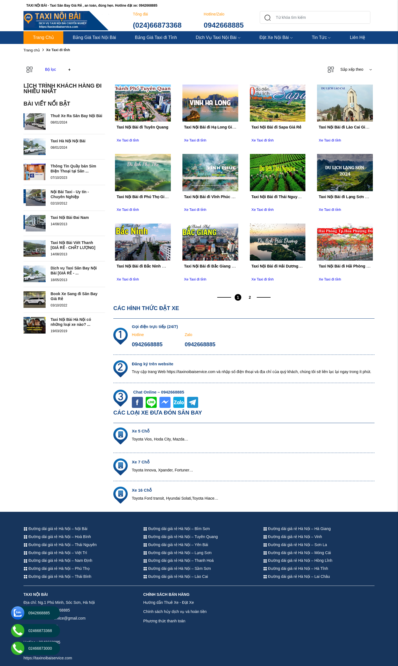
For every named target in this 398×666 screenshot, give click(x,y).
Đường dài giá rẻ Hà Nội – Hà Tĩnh (295, 568)
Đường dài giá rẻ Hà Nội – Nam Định (57, 560)
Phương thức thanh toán (164, 621)
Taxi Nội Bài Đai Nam (70, 217)
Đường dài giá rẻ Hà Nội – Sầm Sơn (177, 568)
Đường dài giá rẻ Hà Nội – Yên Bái (175, 544)
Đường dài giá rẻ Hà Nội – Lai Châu (296, 576)
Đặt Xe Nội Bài (276, 37)
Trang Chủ (43, 37)
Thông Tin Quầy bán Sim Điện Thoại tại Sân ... (73, 168)
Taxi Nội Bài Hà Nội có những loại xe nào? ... (71, 322)
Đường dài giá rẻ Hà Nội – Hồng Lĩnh (297, 560)
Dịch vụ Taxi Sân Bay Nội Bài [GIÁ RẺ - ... (74, 270)
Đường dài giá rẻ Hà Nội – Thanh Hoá (178, 560)
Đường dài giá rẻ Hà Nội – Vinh (292, 536)
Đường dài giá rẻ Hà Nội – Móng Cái (297, 552)
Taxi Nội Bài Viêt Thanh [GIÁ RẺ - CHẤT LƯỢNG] (73, 245)
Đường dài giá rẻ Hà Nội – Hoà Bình (57, 536)
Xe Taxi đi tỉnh (128, 140)
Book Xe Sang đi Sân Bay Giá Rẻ (74, 296)
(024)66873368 (157, 25)
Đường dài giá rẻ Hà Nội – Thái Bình (57, 576)
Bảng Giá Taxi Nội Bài (94, 37)
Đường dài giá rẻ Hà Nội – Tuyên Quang (180, 536)
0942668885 (224, 25)
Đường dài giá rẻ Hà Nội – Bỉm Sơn (176, 528)
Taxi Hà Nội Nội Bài (68, 141)
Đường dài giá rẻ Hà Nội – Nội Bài (55, 528)
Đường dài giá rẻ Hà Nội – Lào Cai (175, 576)
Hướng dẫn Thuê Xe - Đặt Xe (168, 602)
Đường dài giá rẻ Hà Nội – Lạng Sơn (177, 552)
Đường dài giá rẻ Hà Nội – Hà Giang (297, 528)
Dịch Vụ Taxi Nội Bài (218, 37)
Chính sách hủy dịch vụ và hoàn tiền (174, 611)
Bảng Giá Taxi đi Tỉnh (156, 37)
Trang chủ (31, 50)
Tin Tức (321, 37)
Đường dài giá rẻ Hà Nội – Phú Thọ (56, 568)
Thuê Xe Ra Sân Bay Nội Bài (76, 116)
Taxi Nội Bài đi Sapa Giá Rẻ (277, 127)
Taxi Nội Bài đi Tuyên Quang (142, 127)
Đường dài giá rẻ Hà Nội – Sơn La (295, 544)
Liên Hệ (357, 37)
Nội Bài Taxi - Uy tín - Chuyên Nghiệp (70, 194)
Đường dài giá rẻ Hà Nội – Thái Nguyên (60, 544)
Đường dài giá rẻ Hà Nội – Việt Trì (55, 552)
